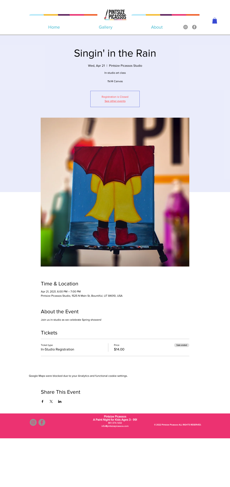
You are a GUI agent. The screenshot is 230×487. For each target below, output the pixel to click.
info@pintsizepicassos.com (115, 426)
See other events (115, 100)
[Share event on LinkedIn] (59, 401)
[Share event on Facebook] (42, 401)
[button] (214, 20)
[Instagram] (185, 27)
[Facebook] (194, 27)
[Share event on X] (51, 401)
